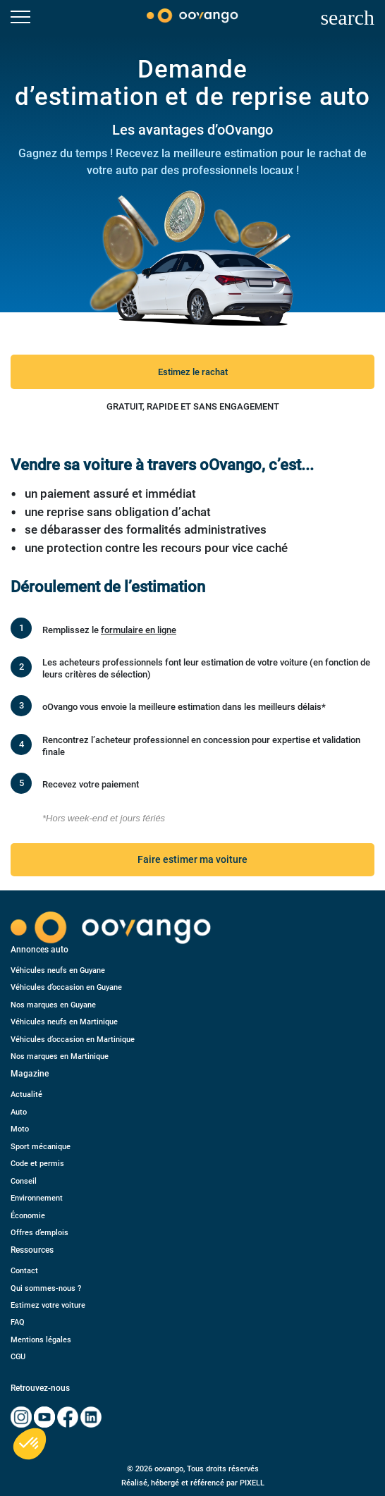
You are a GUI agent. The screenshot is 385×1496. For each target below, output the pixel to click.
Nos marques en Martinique (60, 1056)
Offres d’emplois (39, 1232)
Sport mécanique (41, 1146)
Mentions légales (41, 1339)
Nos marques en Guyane (53, 1005)
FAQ (18, 1322)
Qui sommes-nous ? (46, 1288)
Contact (24, 1270)
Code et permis (37, 1163)
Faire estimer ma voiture (193, 859)
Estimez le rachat (193, 372)
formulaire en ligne (138, 630)
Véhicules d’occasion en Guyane (66, 987)
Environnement (37, 1198)
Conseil (24, 1181)
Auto (19, 1112)
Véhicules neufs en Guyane (58, 970)
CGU (18, 1356)
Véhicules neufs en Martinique (64, 1021)
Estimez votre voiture (48, 1305)
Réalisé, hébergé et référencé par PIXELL (192, 1483)
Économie (28, 1215)
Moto (20, 1129)
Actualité (26, 1094)
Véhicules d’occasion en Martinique (73, 1039)
